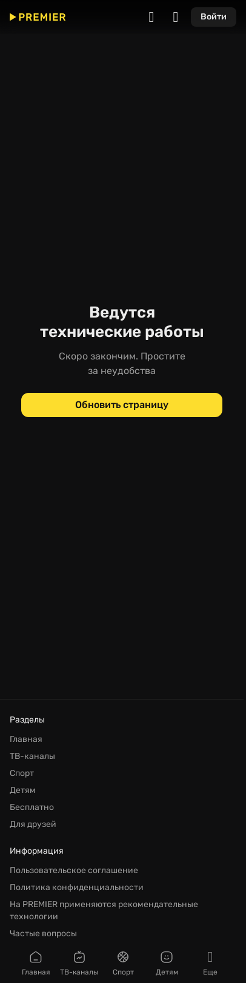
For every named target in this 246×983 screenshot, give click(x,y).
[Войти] (213, 17)
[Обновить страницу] (121, 405)
